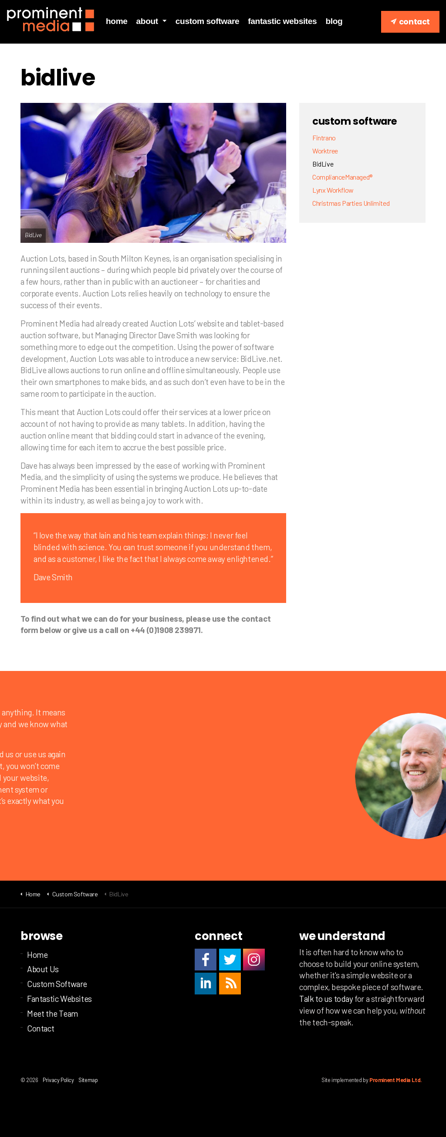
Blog (333, 21)
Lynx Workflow (333, 190)
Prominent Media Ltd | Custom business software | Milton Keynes (51, 20)
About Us (43, 969)
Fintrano (324, 137)
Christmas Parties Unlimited (350, 203)
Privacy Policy (58, 1079)
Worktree (325, 150)
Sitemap (88, 1079)
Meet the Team (52, 1013)
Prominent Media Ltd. (395, 1079)
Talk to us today (326, 999)
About (147, 21)
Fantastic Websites (282, 21)
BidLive (322, 164)
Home (117, 21)
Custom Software (207, 21)
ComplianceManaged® (342, 177)
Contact (410, 22)
